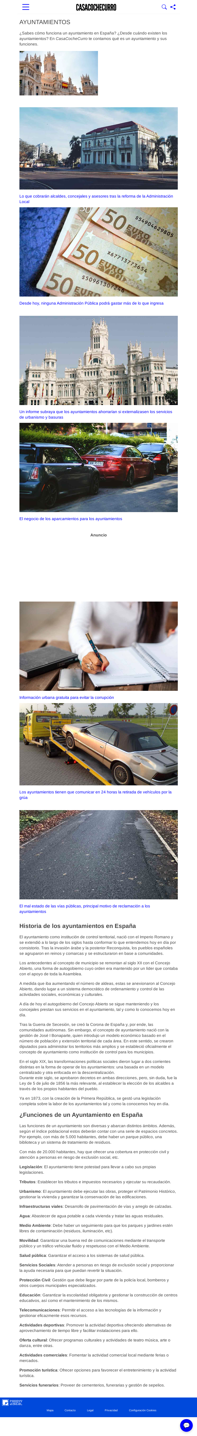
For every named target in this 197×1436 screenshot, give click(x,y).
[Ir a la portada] (96, 7)
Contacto (70, 1410)
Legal (90, 1410)
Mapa (50, 1410)
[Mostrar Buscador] (164, 7)
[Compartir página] (173, 7)
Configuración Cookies (142, 1410)
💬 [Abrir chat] (186, 1425)
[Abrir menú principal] (25, 7)
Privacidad (111, 1410)
